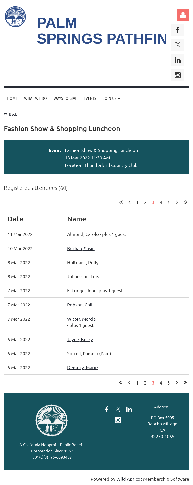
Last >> (185, 202)
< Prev (129, 202)
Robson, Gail (79, 304)
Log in (183, 15)
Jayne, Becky (80, 339)
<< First (120, 202)
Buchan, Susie (81, 248)
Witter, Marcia (81, 318)
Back (13, 114)
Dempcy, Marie (82, 367)
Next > (176, 202)
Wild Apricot (129, 478)
